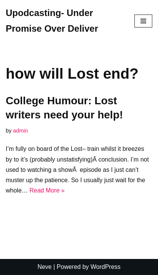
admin (20, 131)
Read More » (47, 190)
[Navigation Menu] (143, 21)
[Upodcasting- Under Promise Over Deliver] (64, 21)
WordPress (106, 267)
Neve (44, 267)
